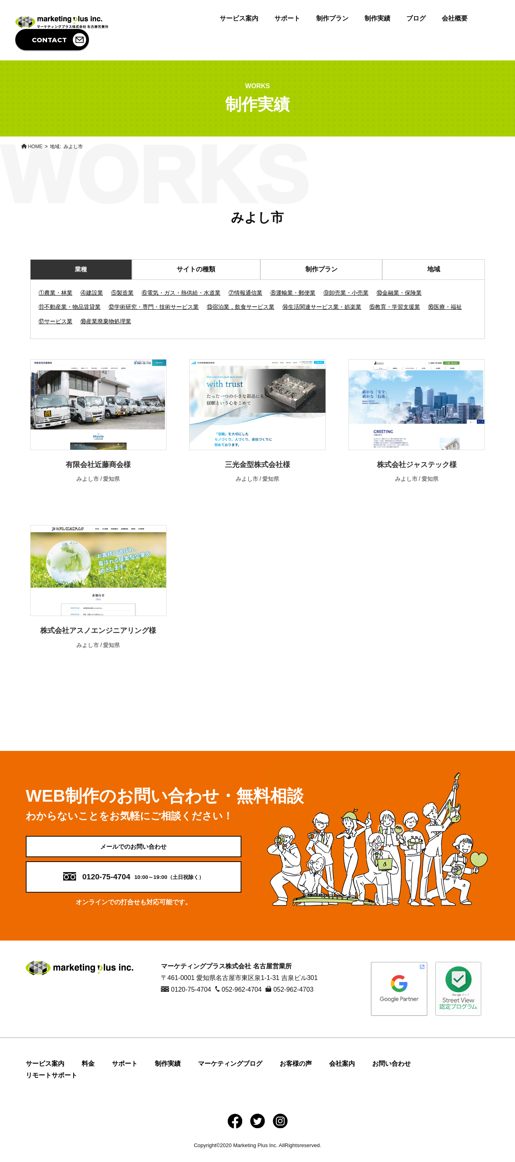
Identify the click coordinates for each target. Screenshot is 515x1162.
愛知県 (111, 479)
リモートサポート (51, 1083)
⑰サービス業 (55, 321)
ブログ (416, 18)
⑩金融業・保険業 (399, 292)
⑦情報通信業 (245, 292)
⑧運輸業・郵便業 (292, 292)
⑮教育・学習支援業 (394, 307)
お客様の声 (296, 1071)
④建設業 (91, 292)
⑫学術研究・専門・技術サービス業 (154, 307)
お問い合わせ (391, 1071)
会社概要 (455, 18)
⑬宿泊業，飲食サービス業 (240, 307)
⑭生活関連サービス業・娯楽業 (321, 307)
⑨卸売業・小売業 (346, 292)
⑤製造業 (122, 292)
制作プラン (332, 18)
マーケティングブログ (230, 1071)
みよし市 (87, 479)
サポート (287, 18)
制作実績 (377, 18)
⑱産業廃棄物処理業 (105, 321)
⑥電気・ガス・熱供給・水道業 (181, 292)
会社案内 (342, 1071)
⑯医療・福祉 (445, 307)
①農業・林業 (55, 292)
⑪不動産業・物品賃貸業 (70, 307)
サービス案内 (239, 18)
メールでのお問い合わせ (133, 850)
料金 (88, 1071)
